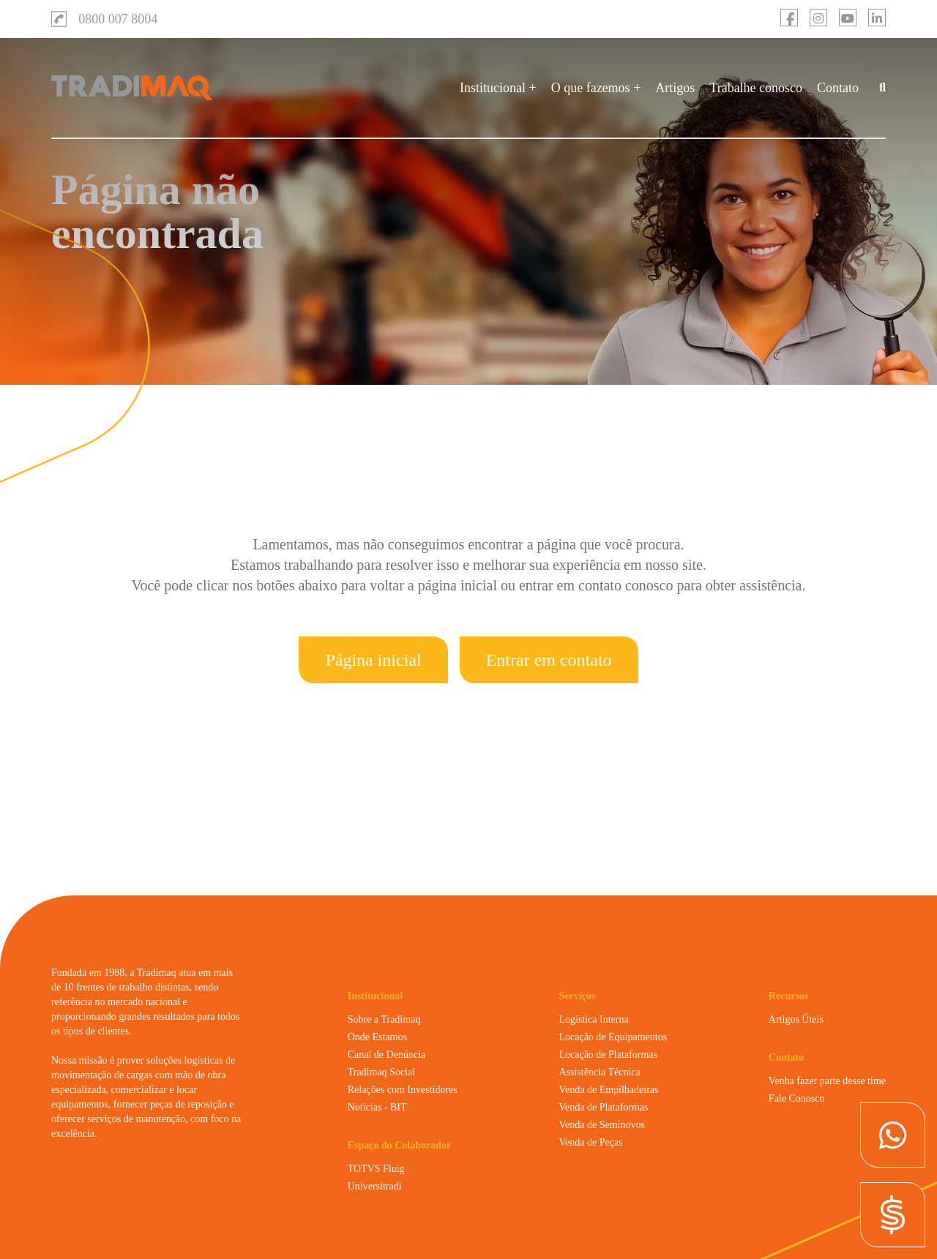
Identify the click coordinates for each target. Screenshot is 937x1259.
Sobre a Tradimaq (384, 1019)
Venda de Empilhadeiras (608, 1089)
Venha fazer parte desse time (827, 1080)
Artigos (675, 87)
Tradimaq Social (381, 1072)
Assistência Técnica (599, 1072)
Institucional (493, 87)
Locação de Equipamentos (613, 1036)
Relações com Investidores (403, 1089)
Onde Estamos (377, 1036)
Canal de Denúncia (387, 1054)
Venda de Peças (590, 1142)
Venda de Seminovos (601, 1124)
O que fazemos (590, 87)
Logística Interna (593, 1019)
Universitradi (375, 1186)
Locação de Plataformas (608, 1054)
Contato (838, 87)
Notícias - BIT (377, 1107)
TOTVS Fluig (376, 1168)
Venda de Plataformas (603, 1107)
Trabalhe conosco (755, 87)
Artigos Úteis (796, 1019)
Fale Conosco (797, 1098)
